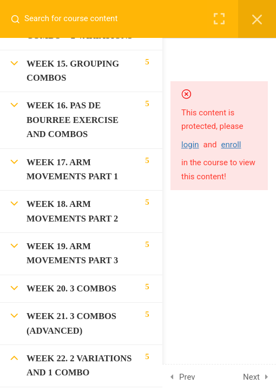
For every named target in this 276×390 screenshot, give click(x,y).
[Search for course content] (19, 19)
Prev (187, 377)
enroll (231, 145)
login (190, 145)
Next (251, 377)
